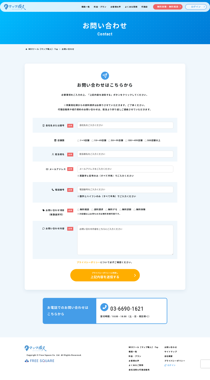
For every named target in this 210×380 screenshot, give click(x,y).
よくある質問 (131, 7)
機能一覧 (86, 7)
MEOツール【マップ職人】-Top (143, 347)
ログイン (170, 365)
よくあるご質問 (136, 365)
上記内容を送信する (105, 275)
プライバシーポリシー (88, 262)
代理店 (144, 7)
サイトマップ (170, 352)
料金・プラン (100, 7)
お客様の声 (115, 7)
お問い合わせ (170, 347)
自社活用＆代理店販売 (139, 369)
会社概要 (168, 356)
